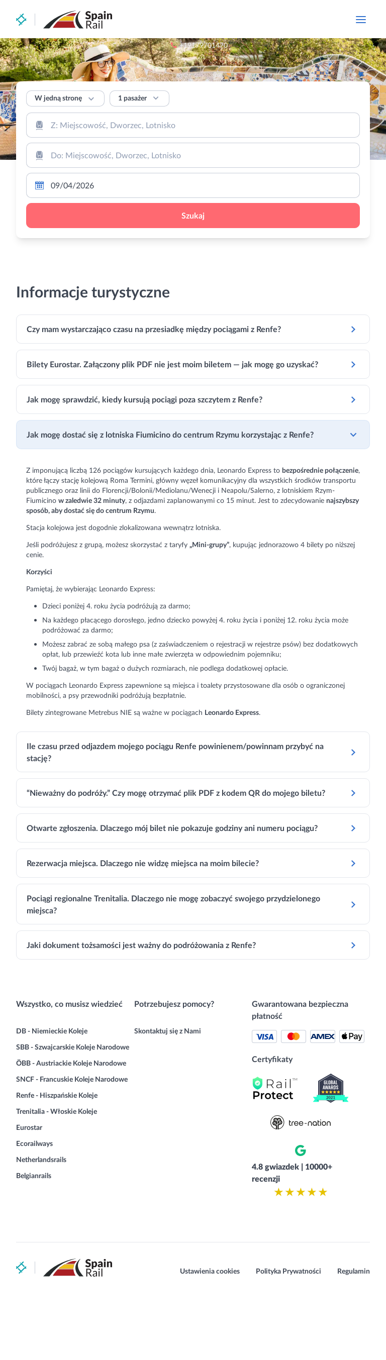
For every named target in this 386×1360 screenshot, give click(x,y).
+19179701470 (257, 20)
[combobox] (193, 125)
